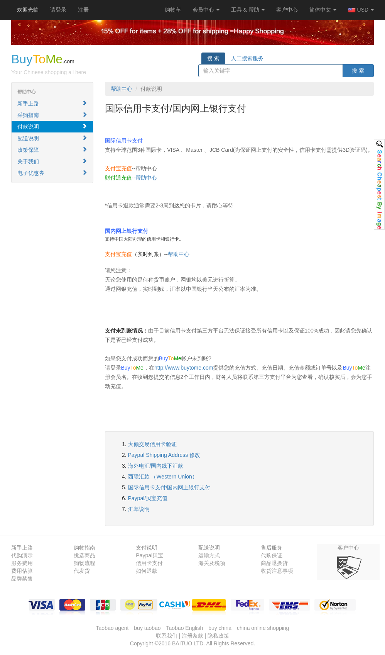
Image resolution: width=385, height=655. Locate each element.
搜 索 (213, 58)
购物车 (173, 10)
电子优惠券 (52, 173)
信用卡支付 (149, 563)
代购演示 (22, 555)
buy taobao (147, 628)
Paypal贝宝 (149, 555)
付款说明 (52, 126)
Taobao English (184, 628)
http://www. (167, 368)
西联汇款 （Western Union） (163, 476)
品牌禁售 (22, 578)
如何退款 (146, 571)
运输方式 (209, 555)
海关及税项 (211, 563)
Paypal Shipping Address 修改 (164, 455)
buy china (219, 628)
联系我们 (166, 636)
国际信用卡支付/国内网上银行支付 (169, 487)
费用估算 (22, 571)
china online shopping (263, 628)
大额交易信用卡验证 (152, 444)
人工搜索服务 (247, 58)
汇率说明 (139, 509)
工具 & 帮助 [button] (248, 10)
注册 (83, 10)
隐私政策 (218, 636)
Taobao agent (112, 628)
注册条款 (192, 636)
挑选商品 (84, 555)
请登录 (58, 10)
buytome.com (197, 368)
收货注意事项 (277, 571)
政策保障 (52, 149)
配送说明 (52, 138)
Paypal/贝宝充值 (148, 498)
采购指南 (52, 115)
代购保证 (271, 555)
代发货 (82, 571)
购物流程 (84, 563)
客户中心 (287, 10)
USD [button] (361, 10)
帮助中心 (121, 89)
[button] (173, 9)
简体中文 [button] (322, 10)
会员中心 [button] (206, 10)
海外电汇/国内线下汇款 (156, 466)
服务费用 (22, 563)
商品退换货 (274, 563)
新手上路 (52, 103)
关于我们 (52, 161)
